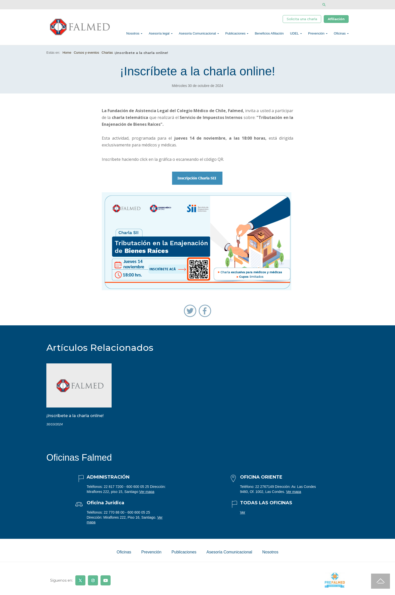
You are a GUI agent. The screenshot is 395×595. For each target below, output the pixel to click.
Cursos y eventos (86, 54)
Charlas (107, 54)
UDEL (294, 34)
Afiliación (336, 19)
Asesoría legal (159, 34)
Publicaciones (235, 34)
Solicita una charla (302, 19)
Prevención (316, 34)
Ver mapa (146, 493)
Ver (242, 514)
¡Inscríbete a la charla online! (75, 417)
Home (66, 54)
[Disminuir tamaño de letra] (339, 4)
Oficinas (340, 34)
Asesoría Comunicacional (197, 34)
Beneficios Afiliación (269, 34)
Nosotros (132, 34)
